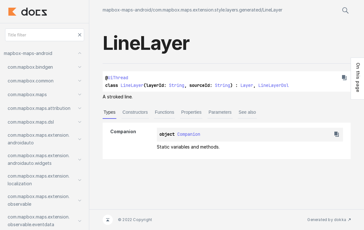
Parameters (219, 112)
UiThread (118, 77)
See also (247, 112)
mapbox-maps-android (127, 9)
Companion (188, 134)
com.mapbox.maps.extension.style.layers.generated (207, 9)
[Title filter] (44, 34)
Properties (191, 112)
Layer (246, 85)
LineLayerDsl (273, 85)
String (176, 85)
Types (109, 112)
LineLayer (272, 9)
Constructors (135, 112)
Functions (164, 112)
